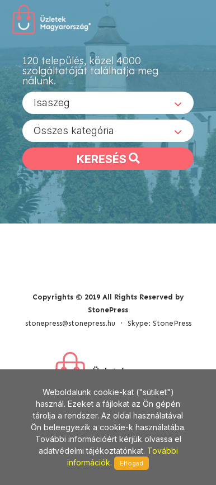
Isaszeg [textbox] (52, 102)
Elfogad (131, 463)
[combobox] (108, 103)
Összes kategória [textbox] (74, 130)
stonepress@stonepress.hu (70, 323)
